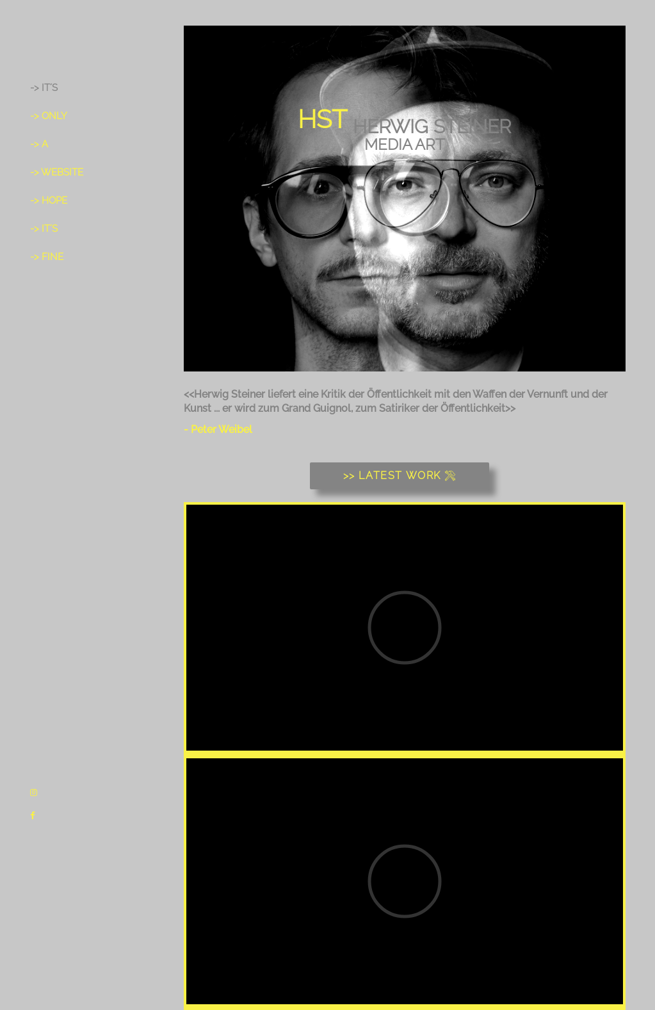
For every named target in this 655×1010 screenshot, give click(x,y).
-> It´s (44, 88)
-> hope (48, 200)
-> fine (46, 257)
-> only (48, 116)
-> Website (56, 172)
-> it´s (44, 228)
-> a (39, 144)
